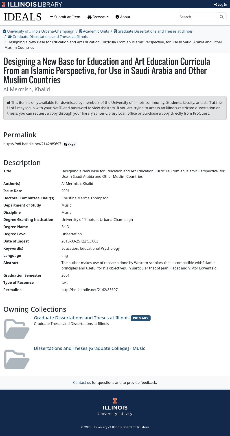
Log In (220, 4)
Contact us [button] (82, 382)
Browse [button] (97, 16)
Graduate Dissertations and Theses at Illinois (153, 31)
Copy (69, 144)
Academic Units (94, 31)
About (123, 16)
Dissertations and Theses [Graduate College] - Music (89, 348)
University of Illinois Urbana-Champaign (38, 31)
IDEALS (23, 17)
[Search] (197, 17)
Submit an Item (65, 16)
